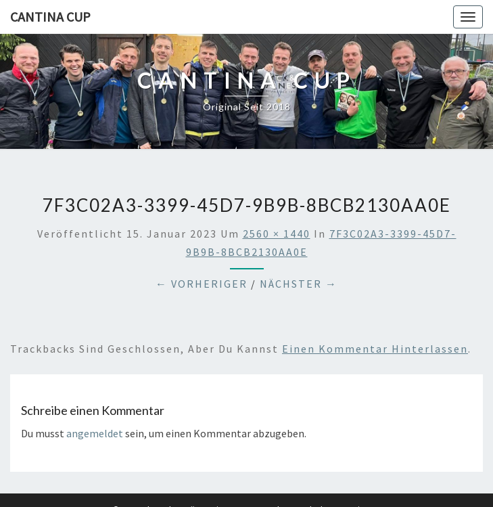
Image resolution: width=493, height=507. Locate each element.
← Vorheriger (202, 283)
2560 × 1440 (276, 233)
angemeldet (94, 433)
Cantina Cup (50, 16)
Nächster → (298, 283)
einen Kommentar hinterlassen (375, 348)
